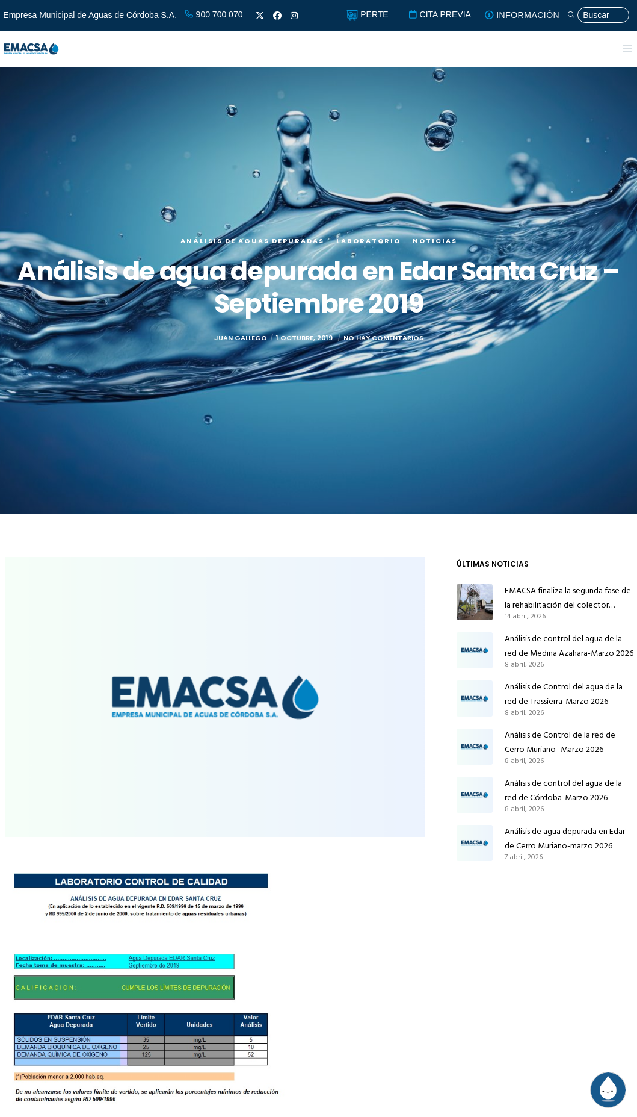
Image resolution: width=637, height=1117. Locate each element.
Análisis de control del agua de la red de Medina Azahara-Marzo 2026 (569, 646)
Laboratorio (368, 241)
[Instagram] (294, 15)
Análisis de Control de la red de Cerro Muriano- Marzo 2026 (560, 742)
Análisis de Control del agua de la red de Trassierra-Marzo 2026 (564, 694)
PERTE (367, 14)
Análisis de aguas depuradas (252, 241)
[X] (260, 15)
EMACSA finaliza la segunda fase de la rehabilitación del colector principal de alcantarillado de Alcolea (568, 597)
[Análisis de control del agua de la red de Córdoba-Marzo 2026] (475, 795)
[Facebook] (277, 15)
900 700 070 (213, 14)
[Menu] (620, 49)
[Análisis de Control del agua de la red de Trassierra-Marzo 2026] (475, 698)
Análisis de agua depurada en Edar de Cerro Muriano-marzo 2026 (565, 838)
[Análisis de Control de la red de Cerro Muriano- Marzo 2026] (475, 746)
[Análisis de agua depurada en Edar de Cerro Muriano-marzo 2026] (475, 843)
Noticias (435, 241)
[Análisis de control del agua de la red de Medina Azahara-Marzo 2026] (475, 650)
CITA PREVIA (439, 14)
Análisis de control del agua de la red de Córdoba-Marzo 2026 (563, 790)
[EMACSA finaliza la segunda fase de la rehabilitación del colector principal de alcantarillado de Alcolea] (475, 602)
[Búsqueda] (598, 15)
